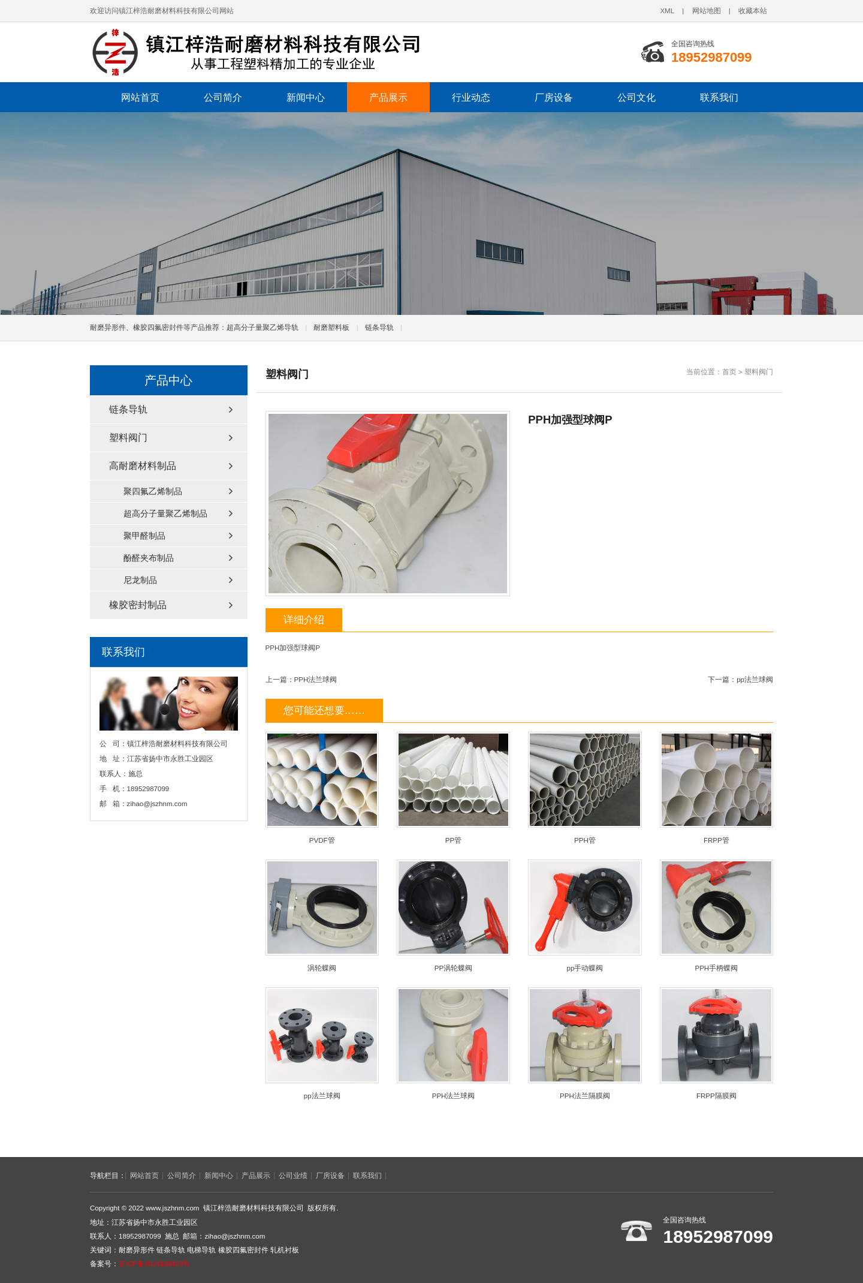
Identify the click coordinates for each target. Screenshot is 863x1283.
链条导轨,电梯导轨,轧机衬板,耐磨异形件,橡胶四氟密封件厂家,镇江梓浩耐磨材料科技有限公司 (255, 52)
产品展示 (388, 97)
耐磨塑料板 (331, 327)
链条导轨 (379, 327)
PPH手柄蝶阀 (716, 916)
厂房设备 (554, 97)
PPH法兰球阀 (315, 679)
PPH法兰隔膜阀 (584, 1043)
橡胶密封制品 (138, 605)
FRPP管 (716, 788)
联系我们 (719, 97)
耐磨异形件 (137, 1250)
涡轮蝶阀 (322, 916)
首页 (729, 371)
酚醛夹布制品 (148, 558)
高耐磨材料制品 (142, 466)
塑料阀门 (758, 371)
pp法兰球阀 (755, 679)
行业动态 (471, 97)
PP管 (453, 788)
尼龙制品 (140, 580)
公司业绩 (293, 1175)
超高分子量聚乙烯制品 (165, 513)
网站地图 (706, 10)
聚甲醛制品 (144, 535)
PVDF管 (322, 788)
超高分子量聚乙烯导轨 (262, 327)
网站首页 (140, 97)
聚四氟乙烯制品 (152, 491)
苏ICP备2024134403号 (154, 1263)
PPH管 (584, 788)
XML (667, 10)
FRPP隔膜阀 (716, 1043)
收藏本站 (752, 10)
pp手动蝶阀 (584, 916)
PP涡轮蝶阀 (453, 916)
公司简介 (223, 97)
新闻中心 (305, 97)
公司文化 (636, 97)
